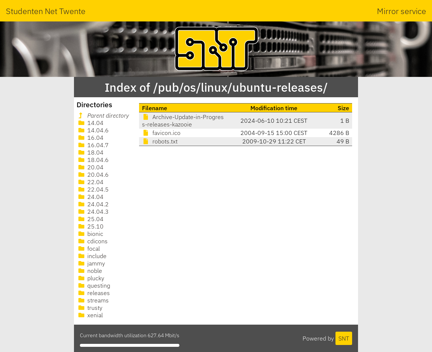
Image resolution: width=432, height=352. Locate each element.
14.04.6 (93, 130)
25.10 (90, 226)
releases (93, 293)
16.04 (90, 137)
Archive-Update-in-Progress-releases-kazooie (183, 120)
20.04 (90, 167)
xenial (90, 315)
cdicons (92, 241)
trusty (89, 307)
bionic (90, 233)
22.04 (90, 182)
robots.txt (160, 141)
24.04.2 (93, 204)
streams (93, 300)
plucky (90, 278)
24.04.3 (93, 211)
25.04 (90, 219)
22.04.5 (93, 189)
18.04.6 (93, 159)
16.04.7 (93, 145)
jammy (91, 263)
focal (88, 248)
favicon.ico (161, 132)
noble (89, 270)
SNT (343, 338)
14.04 (90, 122)
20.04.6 (93, 174)
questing (93, 285)
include (92, 256)
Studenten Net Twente (45, 11)
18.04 (90, 152)
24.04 (90, 196)
